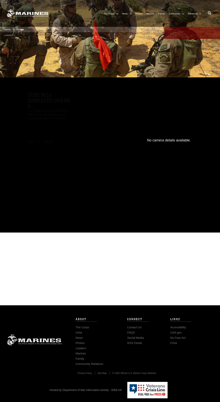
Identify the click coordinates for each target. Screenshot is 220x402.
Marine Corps (34, 342)
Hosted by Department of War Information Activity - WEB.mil (86, 390)
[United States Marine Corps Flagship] (27, 11)
